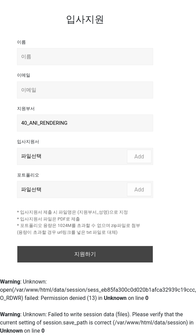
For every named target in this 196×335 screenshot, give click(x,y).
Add (139, 156)
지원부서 (26, 108)
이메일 (23, 75)
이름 (21, 42)
